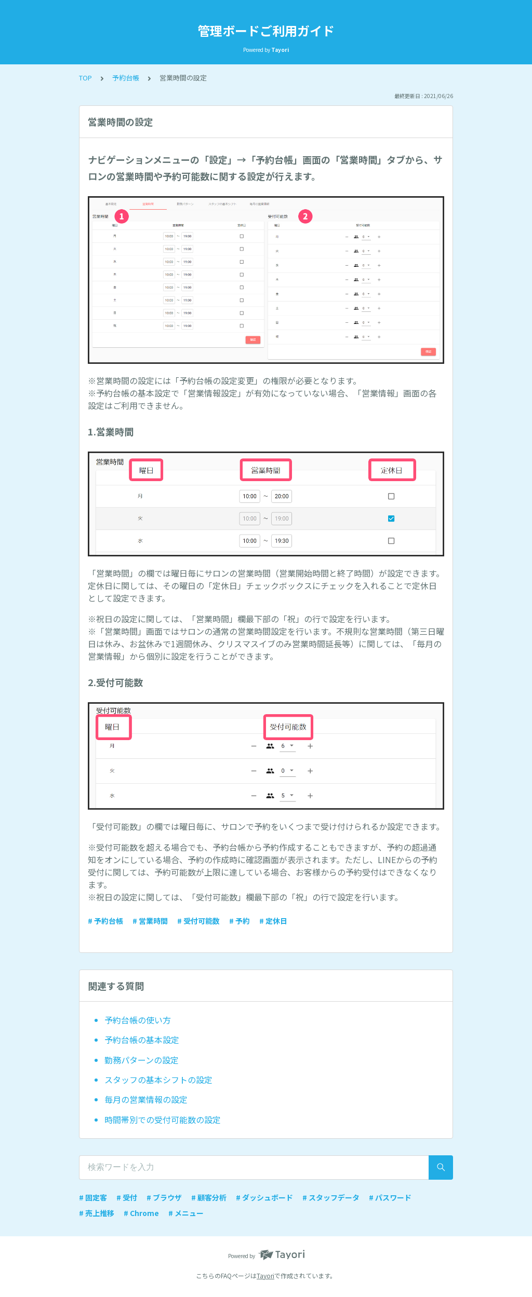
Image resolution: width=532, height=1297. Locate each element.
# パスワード (390, 1197)
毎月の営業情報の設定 (146, 1099)
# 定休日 (273, 921)
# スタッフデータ (331, 1197)
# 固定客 (93, 1197)
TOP (85, 78)
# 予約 (239, 921)
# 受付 (126, 1197)
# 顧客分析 (209, 1197)
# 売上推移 (96, 1213)
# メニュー (186, 1213)
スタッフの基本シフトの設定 (158, 1079)
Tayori (265, 1275)
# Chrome (141, 1213)
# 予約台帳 (105, 921)
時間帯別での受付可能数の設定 (162, 1119)
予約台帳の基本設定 (141, 1039)
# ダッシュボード (264, 1197)
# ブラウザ (164, 1197)
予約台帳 (125, 78)
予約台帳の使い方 (137, 1020)
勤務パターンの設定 (141, 1060)
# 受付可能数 (198, 921)
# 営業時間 (150, 921)
